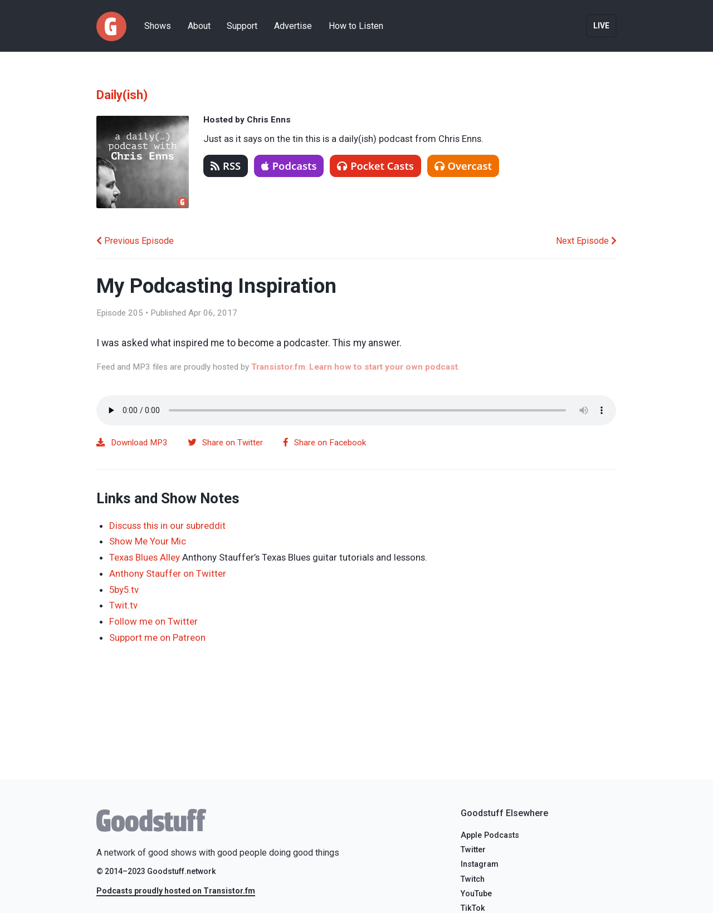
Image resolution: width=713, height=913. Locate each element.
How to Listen (356, 26)
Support (242, 26)
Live (601, 25)
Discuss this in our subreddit (167, 525)
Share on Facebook (325, 443)
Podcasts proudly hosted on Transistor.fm (175, 890)
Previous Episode (135, 240)
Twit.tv (123, 605)
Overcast (463, 166)
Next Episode (586, 241)
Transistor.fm (278, 367)
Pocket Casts (375, 166)
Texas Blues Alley (144, 557)
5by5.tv (124, 589)
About (199, 26)
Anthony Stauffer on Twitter (167, 573)
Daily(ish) (122, 95)
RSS (226, 166)
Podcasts (289, 166)
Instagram (480, 864)
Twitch (473, 879)
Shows (157, 26)
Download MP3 (132, 443)
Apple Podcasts (490, 835)
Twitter (473, 850)
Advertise (293, 26)
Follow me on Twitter (153, 621)
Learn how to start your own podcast (383, 367)
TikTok (473, 908)
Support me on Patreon (157, 637)
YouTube (476, 894)
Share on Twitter (225, 443)
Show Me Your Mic (147, 541)
